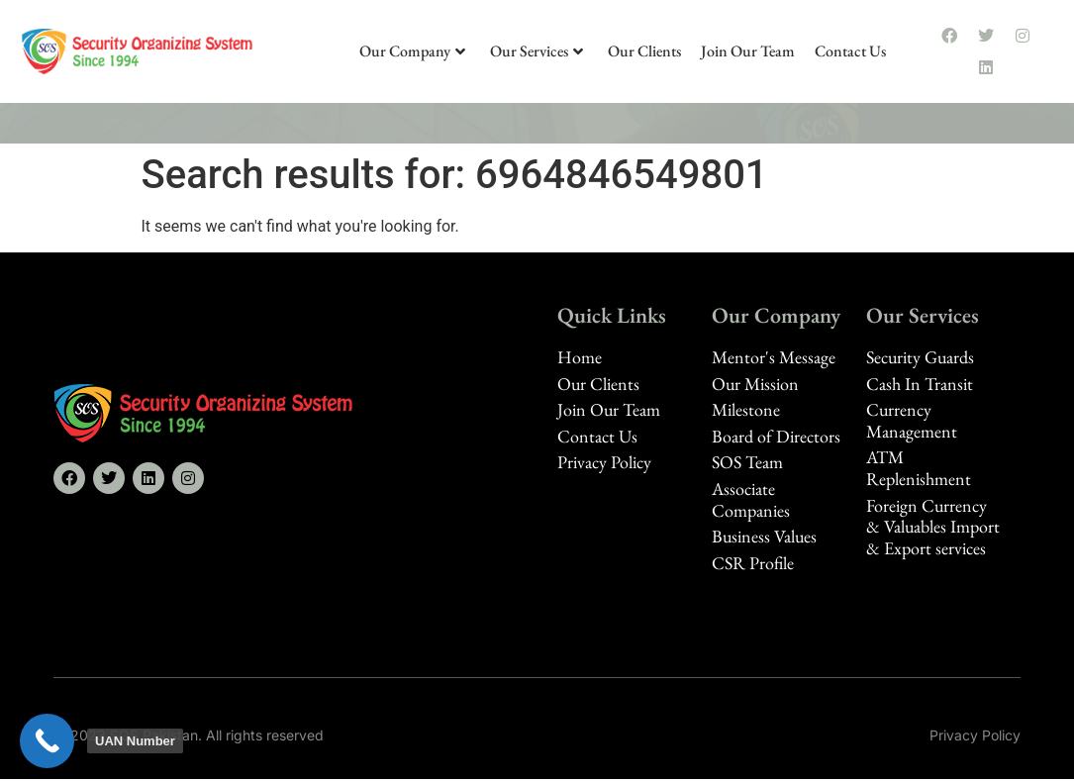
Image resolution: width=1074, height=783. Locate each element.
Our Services (536, 51)
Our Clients (644, 51)
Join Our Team (748, 51)
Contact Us (850, 51)
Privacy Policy (975, 735)
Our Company (412, 51)
